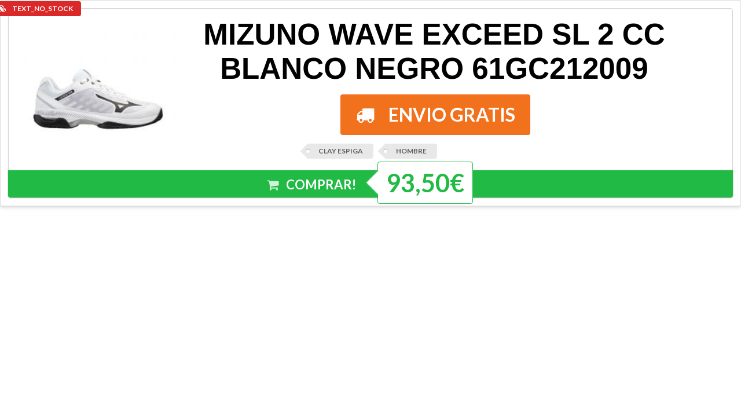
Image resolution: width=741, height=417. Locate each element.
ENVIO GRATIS (435, 114)
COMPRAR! (312, 184)
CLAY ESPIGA (340, 151)
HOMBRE (411, 151)
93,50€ (425, 182)
